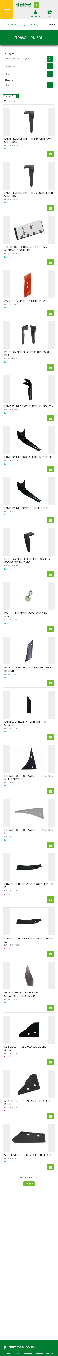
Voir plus (29, 1183)
